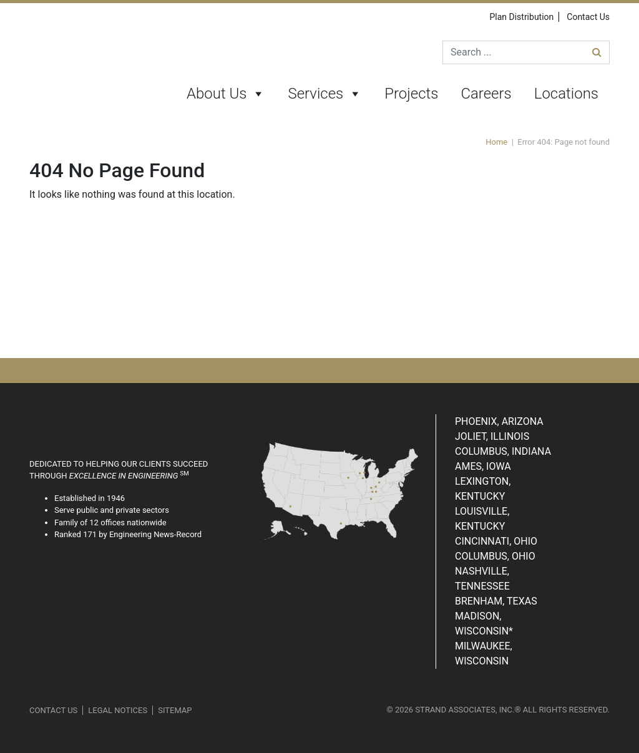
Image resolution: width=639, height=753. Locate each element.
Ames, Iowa (483, 466)
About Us (226, 93)
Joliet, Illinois (492, 436)
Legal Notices (117, 710)
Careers (486, 93)
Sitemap (175, 710)
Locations (566, 93)
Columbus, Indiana (503, 451)
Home (496, 142)
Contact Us (588, 17)
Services (325, 93)
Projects (411, 93)
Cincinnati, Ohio (496, 541)
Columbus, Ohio (495, 556)
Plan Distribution (521, 17)
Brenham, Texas (496, 601)
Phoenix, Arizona (499, 421)
